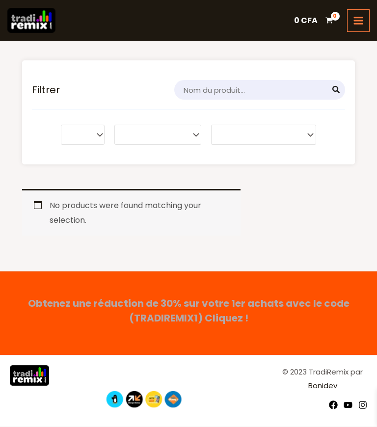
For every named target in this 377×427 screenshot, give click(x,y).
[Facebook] (333, 405)
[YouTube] (348, 405)
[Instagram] (362, 405)
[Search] (336, 91)
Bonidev (322, 386)
